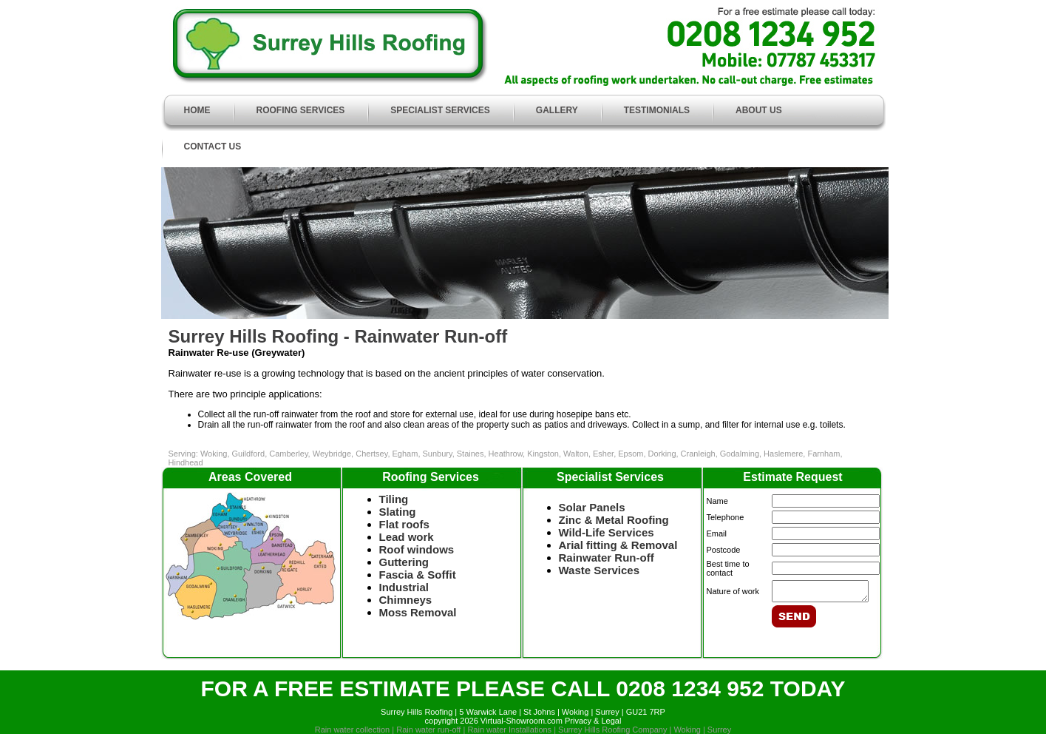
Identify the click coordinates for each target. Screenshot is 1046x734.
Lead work (414, 537)
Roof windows (417, 549)
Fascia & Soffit (417, 574)
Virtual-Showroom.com (521, 720)
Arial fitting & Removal (618, 545)
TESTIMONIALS (657, 110)
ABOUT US (759, 110)
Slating (397, 511)
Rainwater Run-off (606, 557)
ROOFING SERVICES (301, 110)
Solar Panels (592, 507)
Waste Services (599, 570)
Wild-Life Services (606, 532)
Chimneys (405, 599)
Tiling (394, 499)
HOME (197, 110)
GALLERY (557, 110)
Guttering (404, 562)
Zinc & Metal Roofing (614, 520)
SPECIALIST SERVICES (439, 110)
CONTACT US (213, 146)
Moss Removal (418, 612)
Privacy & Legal (593, 720)
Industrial (404, 587)
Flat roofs (404, 524)
